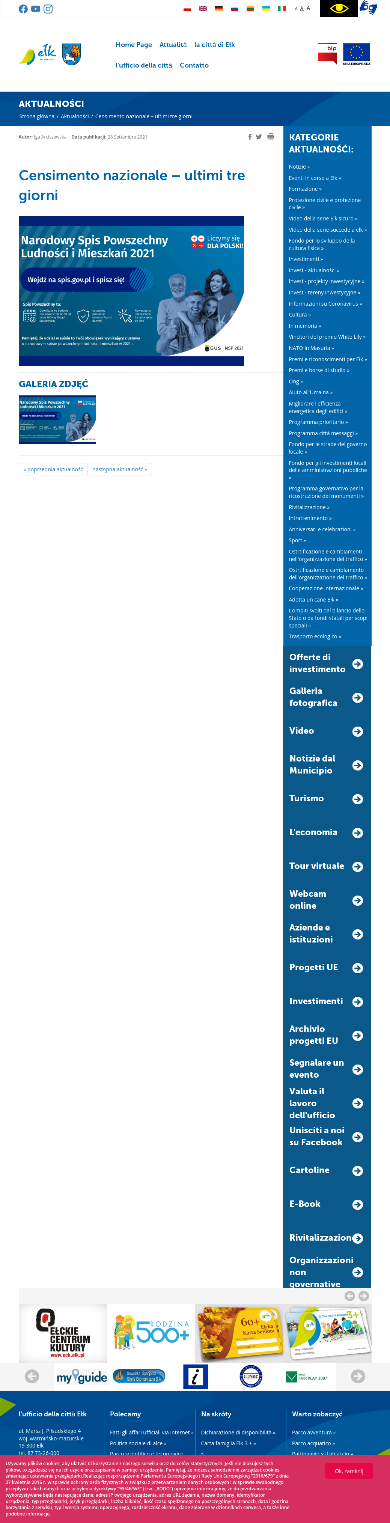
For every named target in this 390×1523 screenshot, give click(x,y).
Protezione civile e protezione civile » (325, 203)
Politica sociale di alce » (138, 1443)
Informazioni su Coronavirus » (325, 303)
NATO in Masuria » (311, 347)
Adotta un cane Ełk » (314, 599)
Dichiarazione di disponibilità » (238, 1432)
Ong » (296, 381)
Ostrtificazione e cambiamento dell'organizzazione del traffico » (328, 573)
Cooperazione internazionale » (326, 588)
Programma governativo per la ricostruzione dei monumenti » (326, 492)
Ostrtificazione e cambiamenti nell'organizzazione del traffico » (328, 555)
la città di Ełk (214, 44)
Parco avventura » (314, 1432)
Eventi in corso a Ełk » (315, 177)
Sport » (297, 540)
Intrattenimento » (310, 518)
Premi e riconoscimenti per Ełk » (328, 359)
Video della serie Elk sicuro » (323, 218)
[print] (270, 136)
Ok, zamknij (349, 1471)
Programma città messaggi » (323, 433)
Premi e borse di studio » (319, 370)
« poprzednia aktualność (53, 469)
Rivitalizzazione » (309, 507)
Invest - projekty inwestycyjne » (327, 281)
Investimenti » (306, 258)
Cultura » (300, 314)
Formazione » (305, 188)
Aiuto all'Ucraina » (311, 392)
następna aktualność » (119, 469)
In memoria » (305, 325)
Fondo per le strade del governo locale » (328, 447)
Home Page (134, 44)
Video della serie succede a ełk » (328, 229)
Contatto (194, 65)
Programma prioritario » (318, 421)
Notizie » (299, 166)
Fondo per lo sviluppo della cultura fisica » (322, 244)
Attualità (173, 44)
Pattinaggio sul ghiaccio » (322, 1453)
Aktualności (75, 116)
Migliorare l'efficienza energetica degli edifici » (318, 407)
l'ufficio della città (144, 65)
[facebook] (249, 137)
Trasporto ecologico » (315, 636)
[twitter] (259, 137)
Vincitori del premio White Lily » (327, 336)
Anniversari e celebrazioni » (322, 529)
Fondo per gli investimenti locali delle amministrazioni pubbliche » (328, 470)
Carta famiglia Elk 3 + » (228, 1443)
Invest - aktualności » (314, 270)
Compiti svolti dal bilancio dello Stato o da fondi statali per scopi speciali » (328, 618)
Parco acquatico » (313, 1443)
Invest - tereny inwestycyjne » (324, 292)
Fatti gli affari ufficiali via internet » (152, 1432)
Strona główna (37, 116)
